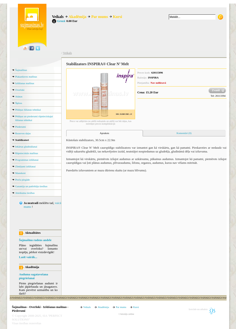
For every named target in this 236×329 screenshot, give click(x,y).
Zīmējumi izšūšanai (25, 166)
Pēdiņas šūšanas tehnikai (28, 109)
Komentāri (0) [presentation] (184, 133)
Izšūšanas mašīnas (24, 83)
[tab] (104, 133)
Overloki (20, 89)
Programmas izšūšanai (27, 159)
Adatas (19, 96)
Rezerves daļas (23, 133)
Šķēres (18, 103)
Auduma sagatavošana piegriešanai (33, 276)
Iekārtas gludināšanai (26, 146)
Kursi (117, 17)
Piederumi (20, 126)
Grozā (61, 21)
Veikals (58, 17)
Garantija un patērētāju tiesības (31, 186)
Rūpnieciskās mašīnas (26, 153)
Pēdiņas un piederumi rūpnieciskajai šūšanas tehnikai (34, 118)
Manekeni (20, 173)
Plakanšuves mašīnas (26, 76)
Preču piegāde (22, 179)
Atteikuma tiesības (25, 192)
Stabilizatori (22, 140)
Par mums (99, 17)
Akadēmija (78, 17)
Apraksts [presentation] (104, 133)
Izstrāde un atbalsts (198, 309)
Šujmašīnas (21, 70)
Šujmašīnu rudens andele (35, 240)
